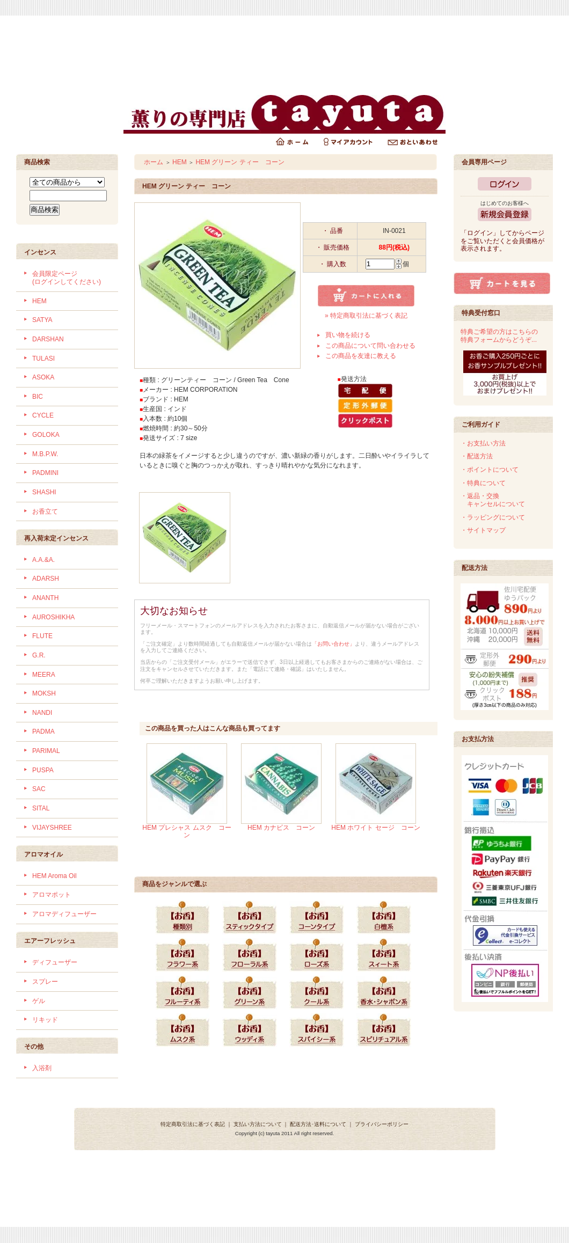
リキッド (45, 1019)
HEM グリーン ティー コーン (239, 162)
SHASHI (44, 492)
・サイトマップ (483, 530)
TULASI (43, 358)
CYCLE (43, 415)
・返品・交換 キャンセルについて (493, 500)
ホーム (153, 162)
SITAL (40, 808)
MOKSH (44, 693)
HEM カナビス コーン (281, 827)
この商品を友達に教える (360, 356)
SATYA (42, 320)
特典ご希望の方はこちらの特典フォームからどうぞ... (499, 335)
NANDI (42, 712)
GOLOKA (46, 434)
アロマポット (51, 894)
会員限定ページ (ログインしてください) (66, 278)
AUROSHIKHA (53, 617)
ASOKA (43, 377)
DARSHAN (48, 339)
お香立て (45, 511)
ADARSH (45, 578)
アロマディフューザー (64, 914)
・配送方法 (477, 456)
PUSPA (43, 770)
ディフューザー (54, 962)
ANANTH (45, 598)
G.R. (39, 655)
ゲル (38, 1001)
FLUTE (42, 636)
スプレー (45, 981)
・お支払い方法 (483, 443)
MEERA (43, 674)
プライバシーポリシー (381, 1124)
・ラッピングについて (493, 517)
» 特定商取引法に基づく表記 (366, 315)
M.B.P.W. (45, 454)
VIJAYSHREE (52, 827)
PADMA (43, 731)
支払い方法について (258, 1124)
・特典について (483, 483)
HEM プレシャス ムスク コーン (186, 831)
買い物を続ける (347, 335)
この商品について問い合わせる (370, 345)
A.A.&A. (43, 560)
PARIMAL (46, 751)
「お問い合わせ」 (333, 644)
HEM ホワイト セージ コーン (375, 827)
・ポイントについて (490, 469)
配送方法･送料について (318, 1124)
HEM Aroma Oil (54, 876)
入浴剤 (42, 1068)
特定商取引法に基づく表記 (193, 1124)
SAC (39, 789)
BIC (37, 396)
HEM (39, 301)
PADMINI (45, 473)
